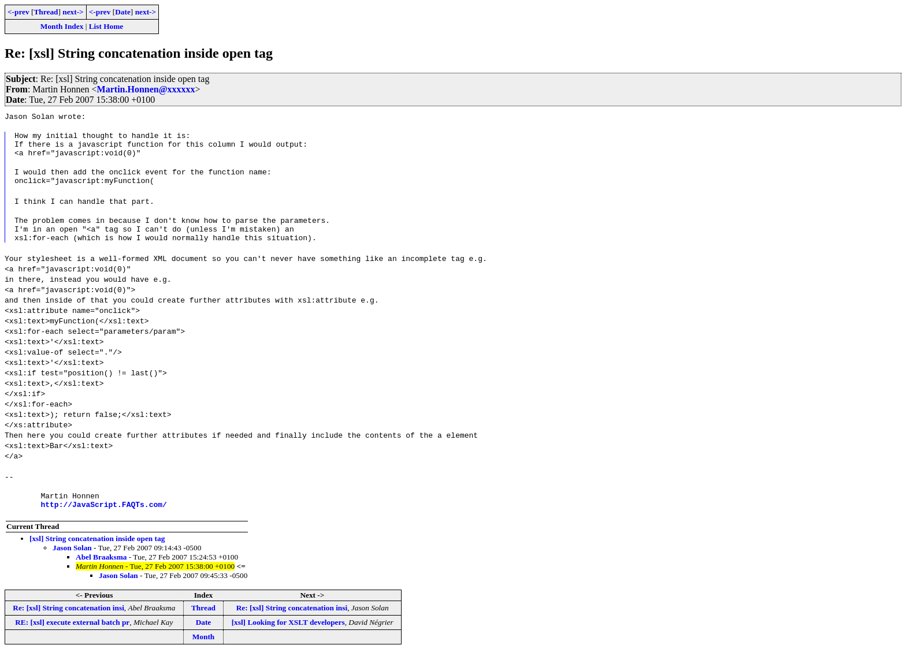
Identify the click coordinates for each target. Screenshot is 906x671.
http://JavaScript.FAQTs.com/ (103, 521)
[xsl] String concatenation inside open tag (97, 555)
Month (203, 654)
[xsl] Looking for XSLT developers (288, 639)
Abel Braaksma (101, 574)
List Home (106, 26)
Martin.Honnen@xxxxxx (146, 89)
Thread (46, 12)
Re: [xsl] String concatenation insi (68, 625)
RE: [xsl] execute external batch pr (72, 639)
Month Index (61, 26)
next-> (72, 12)
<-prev (18, 12)
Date (123, 12)
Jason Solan (72, 565)
